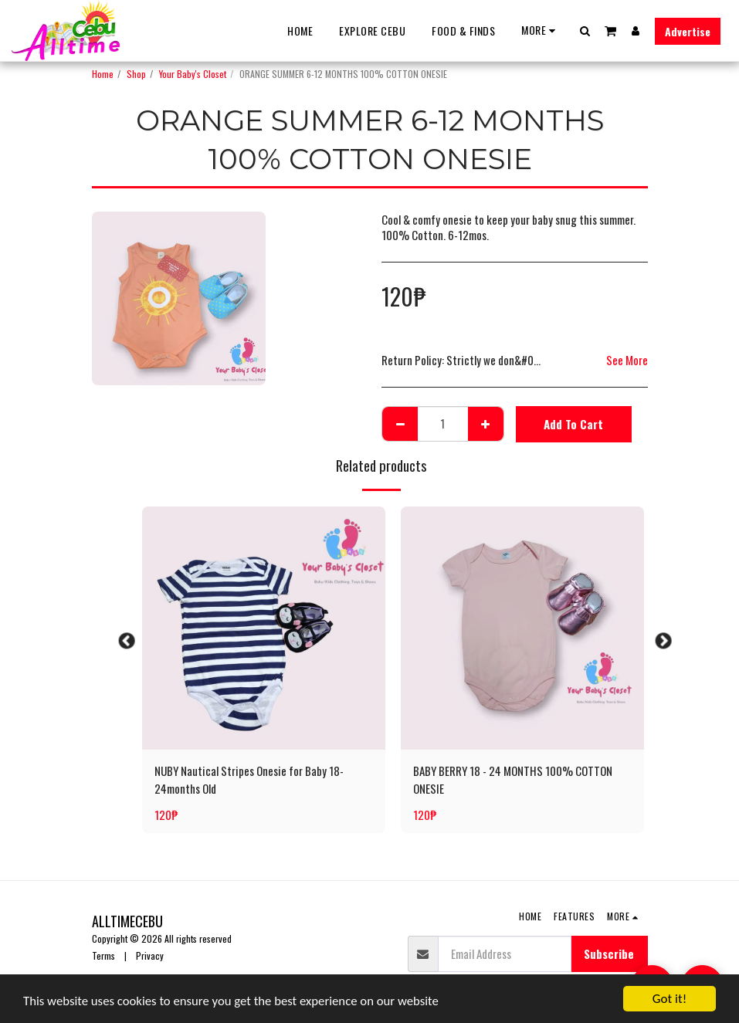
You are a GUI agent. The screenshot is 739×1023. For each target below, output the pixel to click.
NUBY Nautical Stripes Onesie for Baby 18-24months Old (249, 779)
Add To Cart (573, 423)
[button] (585, 30)
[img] (263, 628)
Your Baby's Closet (192, 73)
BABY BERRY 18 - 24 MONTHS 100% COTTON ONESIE (512, 779)
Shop (136, 73)
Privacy (150, 955)
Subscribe (609, 953)
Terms (103, 955)
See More (627, 360)
